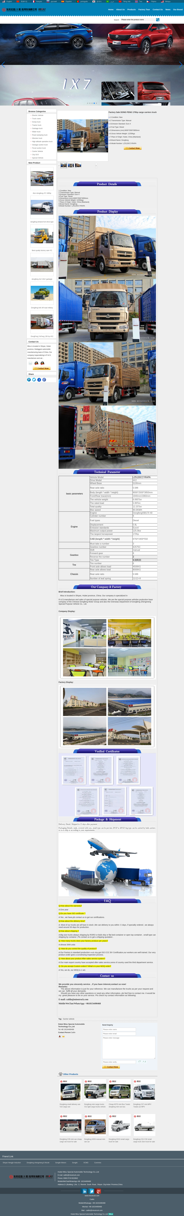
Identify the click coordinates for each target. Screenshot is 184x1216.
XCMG (85, 1163)
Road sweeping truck (39, 135)
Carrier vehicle (68, 1019)
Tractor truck (36, 125)
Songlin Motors (60, 1163)
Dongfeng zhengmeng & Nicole (38, 1163)
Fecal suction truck (39, 148)
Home (111, 9)
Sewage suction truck (40, 145)
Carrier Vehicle (37, 151)
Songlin (75, 1163)
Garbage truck (37, 128)
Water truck (36, 132)
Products (131, 9)
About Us (120, 9)
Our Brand (178, 9)
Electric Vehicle (37, 115)
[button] (87, 103)
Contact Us (158, 9)
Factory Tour (144, 9)
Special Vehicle (37, 158)
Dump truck (36, 122)
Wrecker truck (37, 138)
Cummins (97, 1163)
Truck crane (36, 119)
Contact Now (41, 368)
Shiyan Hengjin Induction (12, 1163)
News (168, 9)
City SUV (35, 155)
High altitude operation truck (42, 141)
